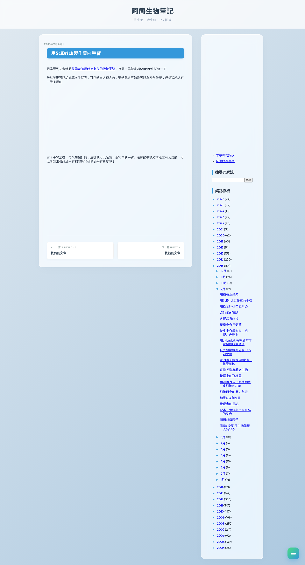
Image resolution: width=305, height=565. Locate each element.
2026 (221, 199)
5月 (223, 455)
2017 (220, 253)
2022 (221, 223)
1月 (223, 479)
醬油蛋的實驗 (229, 312)
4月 (223, 461)
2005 (221, 542)
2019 (220, 241)
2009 (221, 517)
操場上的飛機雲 (231, 376)
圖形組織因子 (229, 420)
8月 (223, 437)
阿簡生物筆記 (152, 11)
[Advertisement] (236, 66)
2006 (221, 535)
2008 (221, 523)
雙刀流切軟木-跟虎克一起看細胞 (236, 362)
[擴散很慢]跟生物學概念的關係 (235, 427)
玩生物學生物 (225, 161)
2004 (221, 548)
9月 (223, 289)
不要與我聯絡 (225, 156)
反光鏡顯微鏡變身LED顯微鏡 (235, 352)
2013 (220, 493)
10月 (224, 283)
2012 (220, 499)
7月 (223, 443)
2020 (221, 235)
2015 (220, 266)
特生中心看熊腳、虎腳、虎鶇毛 (234, 332)
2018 (220, 247)
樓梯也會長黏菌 (231, 325)
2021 (220, 229)
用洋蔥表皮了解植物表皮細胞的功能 (235, 384)
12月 (224, 271)
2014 (220, 487)
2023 (221, 217)
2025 (221, 205)
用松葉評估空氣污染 (234, 306)
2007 (221, 529)
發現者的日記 (229, 404)
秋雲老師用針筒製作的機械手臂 (93, 69)
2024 (221, 211)
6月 (223, 449)
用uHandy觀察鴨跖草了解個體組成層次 (236, 342)
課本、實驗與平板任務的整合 (235, 412)
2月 (223, 473)
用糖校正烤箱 (229, 294)
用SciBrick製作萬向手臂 (76, 53)
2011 (220, 505)
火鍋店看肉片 (229, 318)
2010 (220, 511)
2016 (220, 259)
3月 (223, 467)
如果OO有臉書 (230, 398)
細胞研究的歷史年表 (234, 392)
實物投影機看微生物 (234, 370)
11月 (223, 277)
